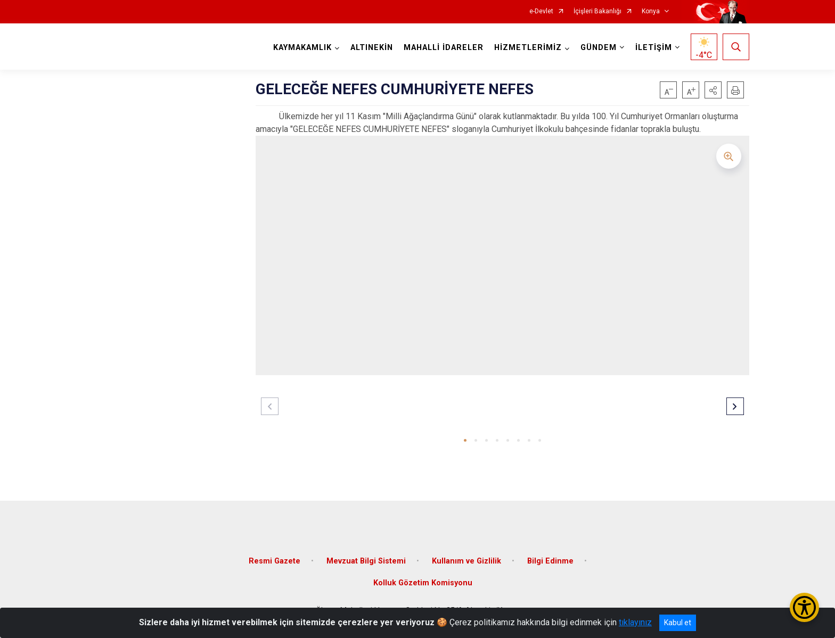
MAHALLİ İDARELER (444, 47)
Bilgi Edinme (550, 560)
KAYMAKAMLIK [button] (302, 47)
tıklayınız (635, 622)
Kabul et (677, 622)
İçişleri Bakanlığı (597, 11)
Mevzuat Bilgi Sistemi (366, 560)
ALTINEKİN (371, 47)
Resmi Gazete (274, 560)
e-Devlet (541, 11)
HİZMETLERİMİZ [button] (528, 47)
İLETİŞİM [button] (653, 47)
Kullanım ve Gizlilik (466, 560)
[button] (713, 89)
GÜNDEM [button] (598, 47)
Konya (651, 11)
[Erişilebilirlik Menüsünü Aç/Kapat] (804, 607)
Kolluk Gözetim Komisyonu (422, 582)
